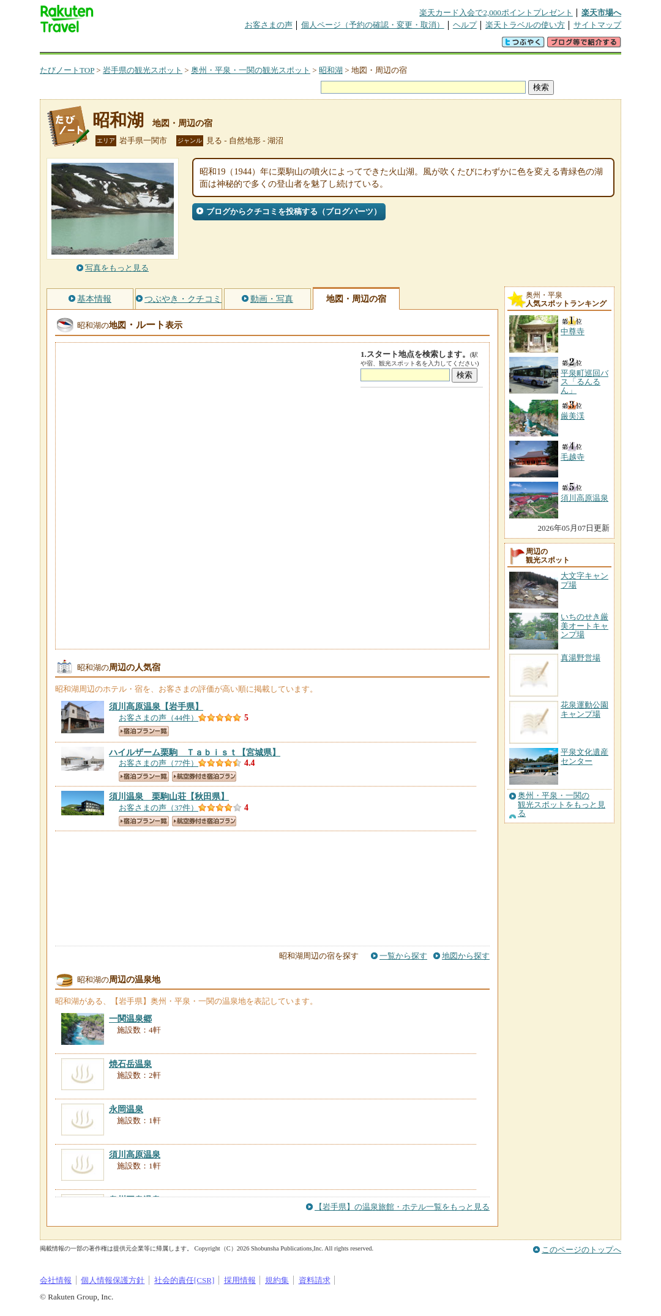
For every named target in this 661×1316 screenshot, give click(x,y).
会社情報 (56, 1280)
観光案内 (333, 45)
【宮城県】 (194, 752)
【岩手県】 (156, 706)
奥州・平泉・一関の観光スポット (250, 70)
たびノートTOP (67, 70)
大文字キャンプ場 (584, 580)
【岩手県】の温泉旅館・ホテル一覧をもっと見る (402, 1206)
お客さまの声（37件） (158, 807)
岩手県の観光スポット (142, 70)
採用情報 (240, 1280)
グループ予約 (283, 45)
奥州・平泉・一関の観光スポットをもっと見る (561, 804)
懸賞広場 (183, 45)
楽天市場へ (601, 12)
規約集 (277, 1280)
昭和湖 (331, 70)
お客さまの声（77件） (158, 763)
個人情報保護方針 (112, 1280)
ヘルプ (465, 24)
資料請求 (314, 1280)
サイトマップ (597, 24)
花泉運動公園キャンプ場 (584, 709)
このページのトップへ (581, 1249)
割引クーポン (233, 45)
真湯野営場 (580, 657)
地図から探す (466, 955)
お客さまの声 (269, 24)
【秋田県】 (169, 796)
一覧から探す (403, 955)
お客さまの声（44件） (158, 717)
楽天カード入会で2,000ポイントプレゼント (496, 12)
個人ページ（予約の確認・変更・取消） (372, 24)
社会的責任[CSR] (184, 1280)
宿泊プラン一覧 (144, 731)
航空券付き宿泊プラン (204, 776)
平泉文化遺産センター (584, 756)
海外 (132, 45)
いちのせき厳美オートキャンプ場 (584, 625)
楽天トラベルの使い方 (525, 24)
